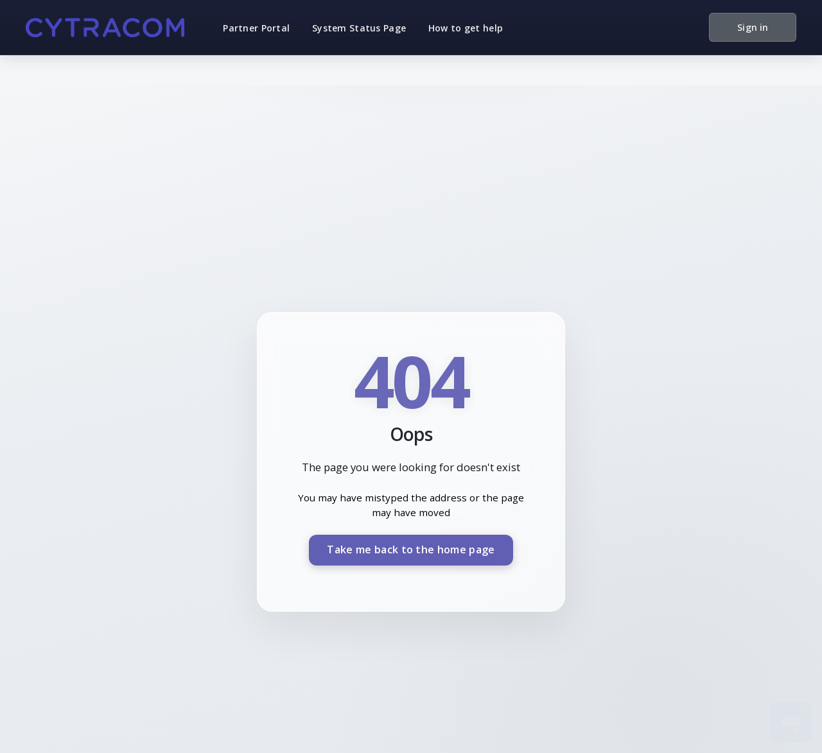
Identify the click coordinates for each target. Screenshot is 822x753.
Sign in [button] (752, 27)
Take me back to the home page (410, 549)
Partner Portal (256, 28)
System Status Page (359, 28)
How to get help (465, 28)
